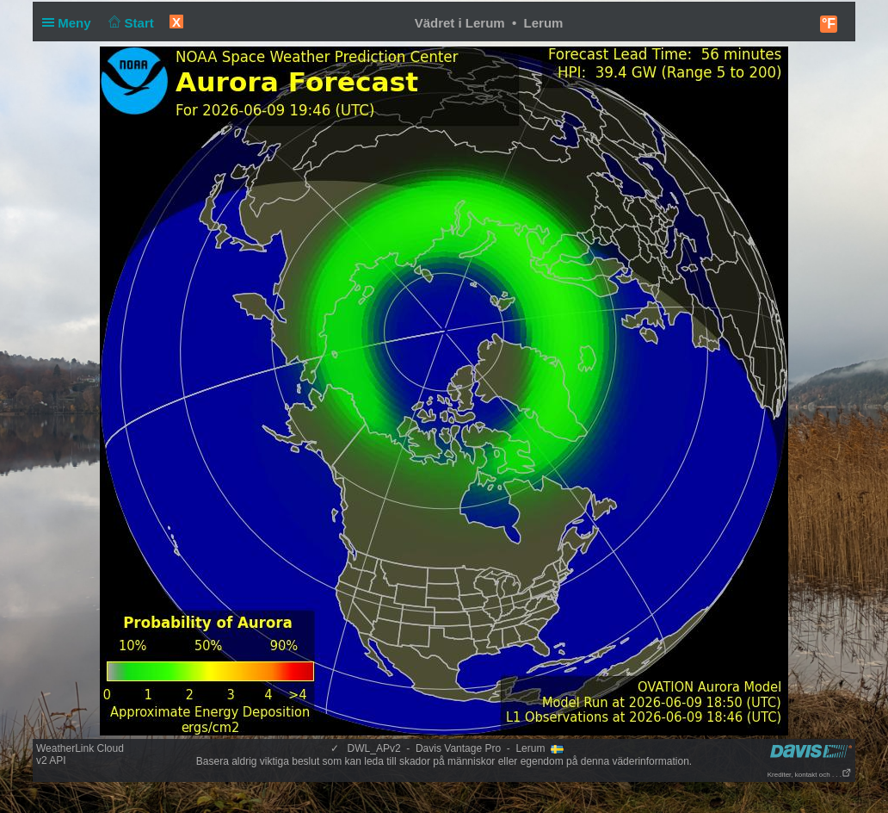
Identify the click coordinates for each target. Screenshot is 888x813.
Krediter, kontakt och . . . (810, 775)
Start (129, 23)
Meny (70, 23)
